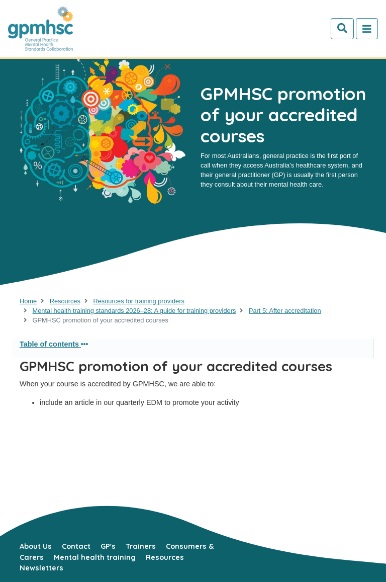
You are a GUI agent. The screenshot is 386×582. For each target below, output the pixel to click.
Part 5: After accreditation (285, 310)
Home (28, 301)
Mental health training (95, 557)
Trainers (141, 546)
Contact (76, 546)
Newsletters (41, 567)
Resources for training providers (138, 301)
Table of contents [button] (54, 344)
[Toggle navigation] (367, 28)
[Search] (342, 28)
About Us (36, 546)
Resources (65, 301)
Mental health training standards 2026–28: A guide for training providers (134, 310)
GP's (108, 546)
